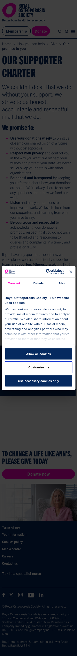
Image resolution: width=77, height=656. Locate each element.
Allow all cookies (38, 353)
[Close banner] (70, 271)
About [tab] (63, 283)
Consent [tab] (14, 283)
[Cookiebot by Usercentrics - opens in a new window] (47, 271)
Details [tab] (38, 283)
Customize (38, 367)
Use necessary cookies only (38, 380)
